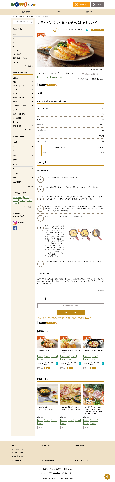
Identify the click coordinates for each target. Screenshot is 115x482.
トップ (12, 16)
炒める (15, 155)
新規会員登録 (79, 445)
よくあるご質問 (56, 469)
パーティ (26, 197)
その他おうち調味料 (65, 356)
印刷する (50, 84)
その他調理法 (17, 182)
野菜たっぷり (93, 359)
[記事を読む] (41, 417)
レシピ (57, 12)
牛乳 (16, 200)
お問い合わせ (68, 469)
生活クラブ (57, 473)
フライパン (94, 356)
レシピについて (20, 16)
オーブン (16, 173)
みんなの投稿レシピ (17, 197)
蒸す (14, 146)
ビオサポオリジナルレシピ (19, 453)
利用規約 (45, 469)
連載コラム (88, 12)
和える (15, 142)
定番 (70, 359)
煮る (14, 168)
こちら (88, 318)
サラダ (15, 110)
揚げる (15, 160)
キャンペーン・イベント (83, 460)
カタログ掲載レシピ (17, 449)
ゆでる (15, 164)
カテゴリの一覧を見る (26, 207)
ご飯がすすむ (54, 356)
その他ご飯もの (87, 356)
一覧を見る (30, 66)
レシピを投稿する (50, 460)
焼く (14, 151)
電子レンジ (16, 177)
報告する (101, 290)
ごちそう (23, 200)
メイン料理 (40, 359)
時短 (16, 203)
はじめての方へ (26, 12)
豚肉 (29, 200)
